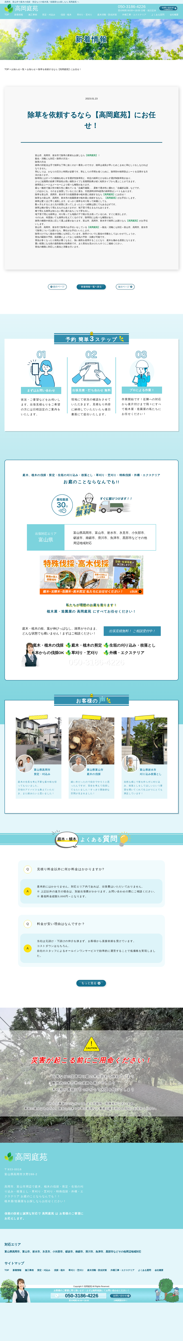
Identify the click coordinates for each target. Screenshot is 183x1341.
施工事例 (32, 14)
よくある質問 (157, 14)
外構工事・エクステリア (134, 14)
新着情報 (18, 14)
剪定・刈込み (48, 14)
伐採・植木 (66, 14)
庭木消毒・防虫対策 (107, 14)
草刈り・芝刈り (84, 14)
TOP (7, 14)
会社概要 (174, 14)
